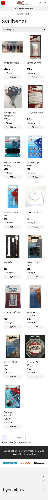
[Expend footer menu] (43, 480)
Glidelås (8, 262)
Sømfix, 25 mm (34, 62)
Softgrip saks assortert (10, 114)
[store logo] (24, 3)
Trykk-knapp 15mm (33, 164)
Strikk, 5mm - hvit (35, 112)
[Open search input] (40, 3)
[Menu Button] (3, 3)
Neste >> (19, 437)
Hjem (19, 14)
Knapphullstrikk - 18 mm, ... (12, 164)
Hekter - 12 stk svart (33, 264)
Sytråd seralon (11, 62)
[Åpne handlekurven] (44, 3)
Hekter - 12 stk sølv (10, 364)
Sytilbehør (26, 14)
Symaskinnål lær (12, 312)
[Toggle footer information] (43, 476)
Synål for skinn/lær (31, 314)
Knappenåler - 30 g (34, 364)
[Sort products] (24, 29)
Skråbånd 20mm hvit (35, 214)
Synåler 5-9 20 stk (11, 214)
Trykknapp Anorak (9, 414)
